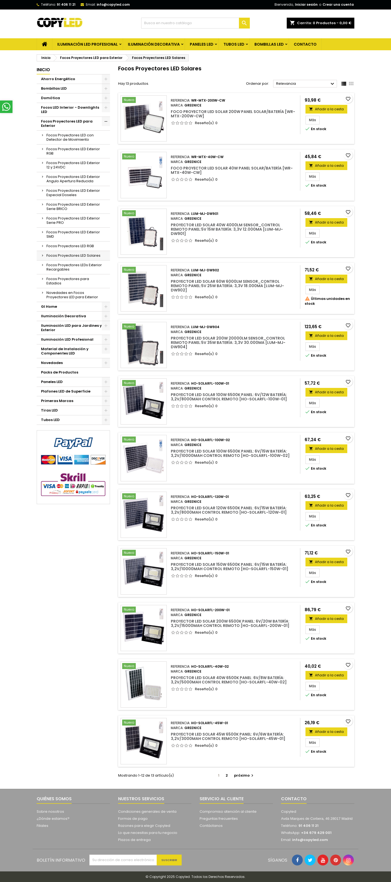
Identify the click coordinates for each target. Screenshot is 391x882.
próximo (244, 775)
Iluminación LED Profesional (87, 44)
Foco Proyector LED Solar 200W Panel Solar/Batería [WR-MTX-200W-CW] (233, 114)
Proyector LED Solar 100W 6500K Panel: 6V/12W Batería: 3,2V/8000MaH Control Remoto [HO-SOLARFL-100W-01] (229, 397)
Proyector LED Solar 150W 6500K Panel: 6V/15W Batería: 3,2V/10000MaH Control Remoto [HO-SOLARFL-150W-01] (229, 567)
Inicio (43, 70)
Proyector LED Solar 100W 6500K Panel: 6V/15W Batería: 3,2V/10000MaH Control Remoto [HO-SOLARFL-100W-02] (230, 453)
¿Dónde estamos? (53, 818)
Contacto (294, 799)
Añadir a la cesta (326, 109)
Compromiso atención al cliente (228, 811)
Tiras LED (49, 410)
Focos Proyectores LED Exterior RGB (73, 151)
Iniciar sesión (306, 4)
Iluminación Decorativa (154, 44)
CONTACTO (305, 44)
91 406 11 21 (66, 4)
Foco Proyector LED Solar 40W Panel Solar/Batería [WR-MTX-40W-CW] (232, 170)
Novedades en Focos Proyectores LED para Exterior (72, 295)
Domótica (50, 98)
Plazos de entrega (134, 839)
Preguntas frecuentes (219, 818)
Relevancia (306, 84)
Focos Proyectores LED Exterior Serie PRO (73, 220)
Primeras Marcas (57, 400)
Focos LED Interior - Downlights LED (70, 109)
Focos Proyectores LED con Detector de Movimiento (70, 137)
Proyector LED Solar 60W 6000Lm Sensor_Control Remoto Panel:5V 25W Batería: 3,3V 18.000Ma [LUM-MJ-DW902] (227, 286)
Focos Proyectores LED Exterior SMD (73, 234)
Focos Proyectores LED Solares (73, 255)
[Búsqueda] (195, 23)
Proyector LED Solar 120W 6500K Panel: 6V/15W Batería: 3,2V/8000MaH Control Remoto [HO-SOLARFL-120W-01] (229, 510)
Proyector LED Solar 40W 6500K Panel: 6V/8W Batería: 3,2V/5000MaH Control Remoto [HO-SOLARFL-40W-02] (229, 680)
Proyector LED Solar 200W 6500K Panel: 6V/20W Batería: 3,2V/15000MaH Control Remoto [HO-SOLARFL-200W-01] (230, 623)
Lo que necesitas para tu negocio (147, 832)
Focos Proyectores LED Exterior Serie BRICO (73, 206)
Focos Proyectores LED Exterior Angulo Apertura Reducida (73, 179)
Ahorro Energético (58, 78)
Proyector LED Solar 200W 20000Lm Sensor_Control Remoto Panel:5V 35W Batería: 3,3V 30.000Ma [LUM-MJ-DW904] (228, 342)
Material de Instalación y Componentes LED (65, 351)
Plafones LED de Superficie (65, 391)
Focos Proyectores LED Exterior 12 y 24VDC (73, 165)
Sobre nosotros (50, 811)
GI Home (49, 306)
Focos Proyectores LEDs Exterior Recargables (74, 267)
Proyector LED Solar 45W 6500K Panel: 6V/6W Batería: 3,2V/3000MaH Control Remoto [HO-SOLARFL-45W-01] (228, 736)
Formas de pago (133, 818)
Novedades (52, 362)
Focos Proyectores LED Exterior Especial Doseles (73, 192)
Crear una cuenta (338, 4)
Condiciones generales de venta (147, 811)
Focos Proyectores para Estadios (67, 281)
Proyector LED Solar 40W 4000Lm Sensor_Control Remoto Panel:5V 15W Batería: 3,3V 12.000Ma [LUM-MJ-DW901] (227, 229)
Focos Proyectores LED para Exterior (67, 123)
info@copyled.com (113, 4)
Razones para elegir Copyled (144, 825)
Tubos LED (233, 44)
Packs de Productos (59, 372)
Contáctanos (211, 825)
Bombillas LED (269, 44)
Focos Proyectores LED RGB (70, 246)
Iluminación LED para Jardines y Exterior (71, 327)
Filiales (42, 825)
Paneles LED (201, 44)
